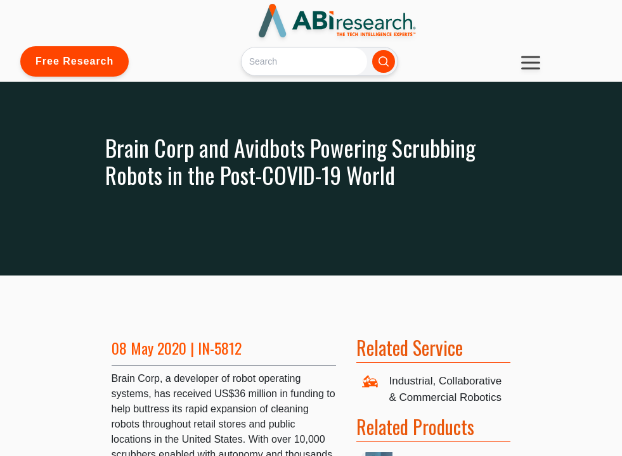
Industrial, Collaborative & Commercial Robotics (445, 389)
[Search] (304, 61)
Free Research (74, 61)
